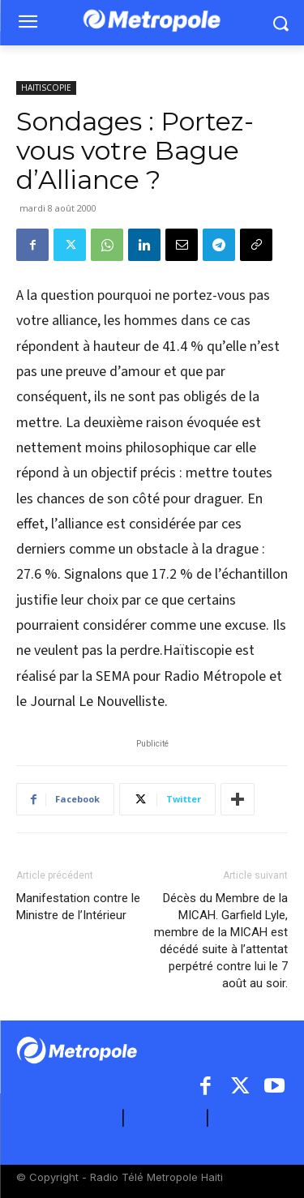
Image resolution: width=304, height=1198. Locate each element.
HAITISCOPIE (46, 87)
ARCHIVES (251, 1118)
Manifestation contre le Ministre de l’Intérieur (78, 906)
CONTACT (165, 1118)
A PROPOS (81, 1118)
